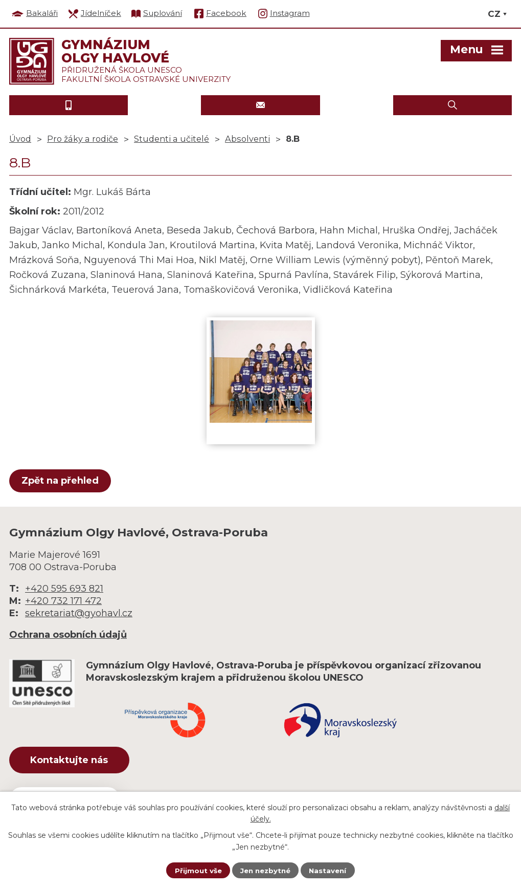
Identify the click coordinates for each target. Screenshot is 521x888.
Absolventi (247, 139)
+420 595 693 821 (64, 588)
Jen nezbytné (265, 870)
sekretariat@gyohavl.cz (78, 613)
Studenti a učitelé (171, 139)
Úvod (20, 139)
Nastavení (329, 870)
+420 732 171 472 (63, 601)
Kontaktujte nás (75, 761)
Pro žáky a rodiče (82, 139)
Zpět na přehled (61, 480)
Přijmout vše (196, 870)
